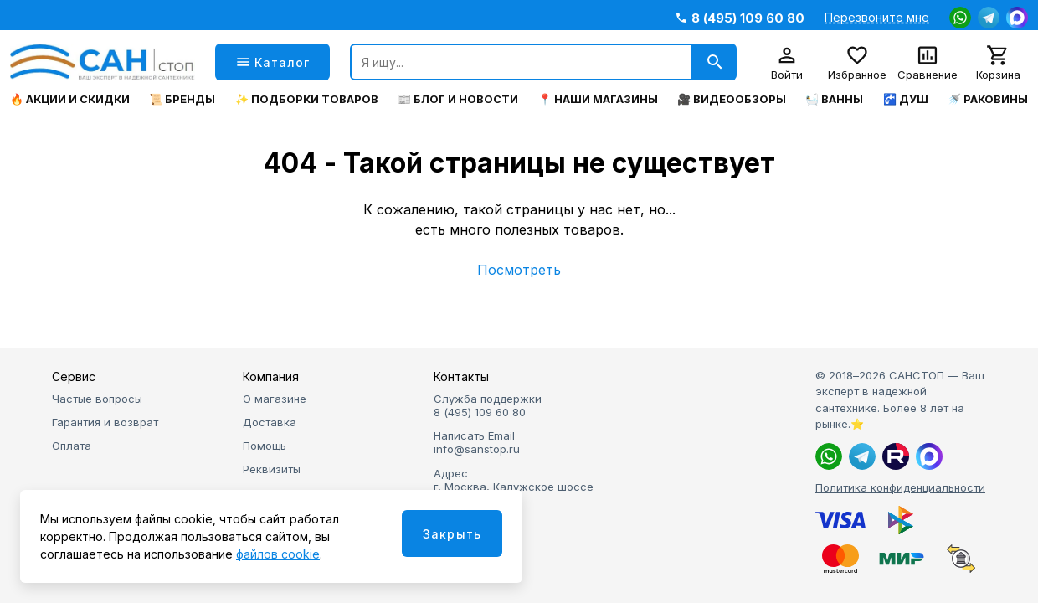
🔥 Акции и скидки (70, 99)
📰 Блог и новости (458, 99)
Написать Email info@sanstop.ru (477, 442)
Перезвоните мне (877, 17)
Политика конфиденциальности (900, 487)
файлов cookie (278, 554)
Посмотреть (519, 269)
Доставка (269, 422)
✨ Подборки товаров (306, 99)
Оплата (71, 445)
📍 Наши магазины (598, 99)
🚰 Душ (905, 99)
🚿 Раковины (988, 99)
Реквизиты (272, 469)
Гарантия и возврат (105, 422)
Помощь (264, 445)
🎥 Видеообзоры (731, 99)
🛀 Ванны (834, 99)
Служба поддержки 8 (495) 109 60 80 (488, 405)
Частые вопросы (97, 398)
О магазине (274, 398)
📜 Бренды (182, 99)
